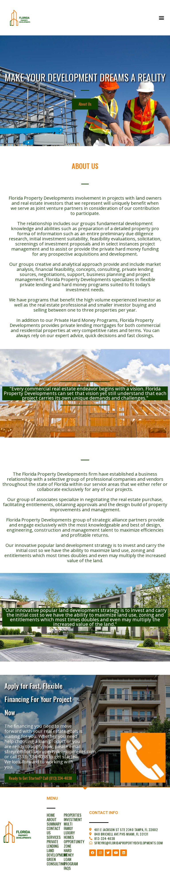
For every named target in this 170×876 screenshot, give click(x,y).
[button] (161, 18)
